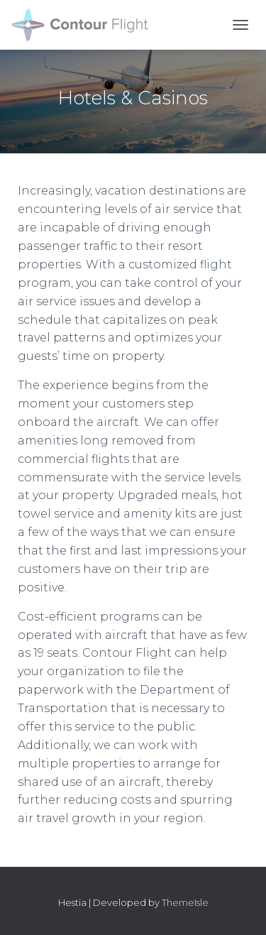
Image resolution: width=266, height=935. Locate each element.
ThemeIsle (185, 902)
